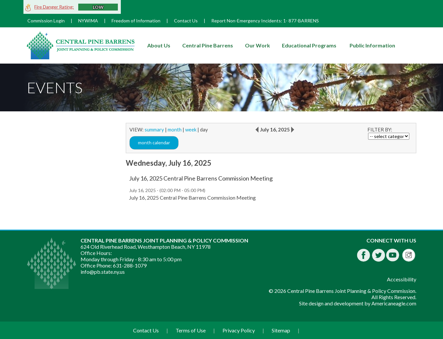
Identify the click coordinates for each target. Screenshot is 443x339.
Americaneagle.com (393, 303)
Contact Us (186, 20)
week (190, 129)
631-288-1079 (130, 265)
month (175, 129)
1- (285, 20)
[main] (271, 165)
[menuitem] (159, 45)
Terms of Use (191, 330)
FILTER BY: (379, 129)
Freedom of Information (136, 20)
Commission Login (46, 20)
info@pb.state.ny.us (103, 271)
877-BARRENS (304, 20)
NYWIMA (88, 20)
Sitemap (281, 330)
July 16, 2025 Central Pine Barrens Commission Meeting (201, 178)
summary (154, 129)
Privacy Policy (238, 330)
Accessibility (401, 279)
